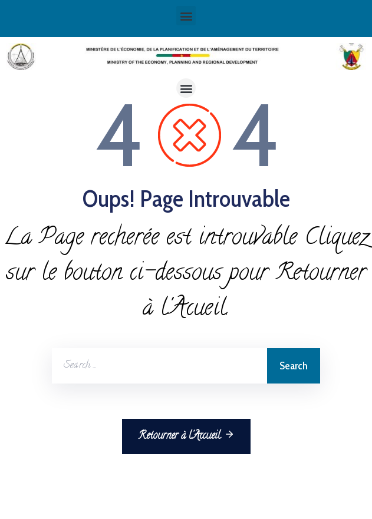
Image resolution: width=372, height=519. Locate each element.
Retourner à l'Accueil (186, 436)
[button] (186, 15)
